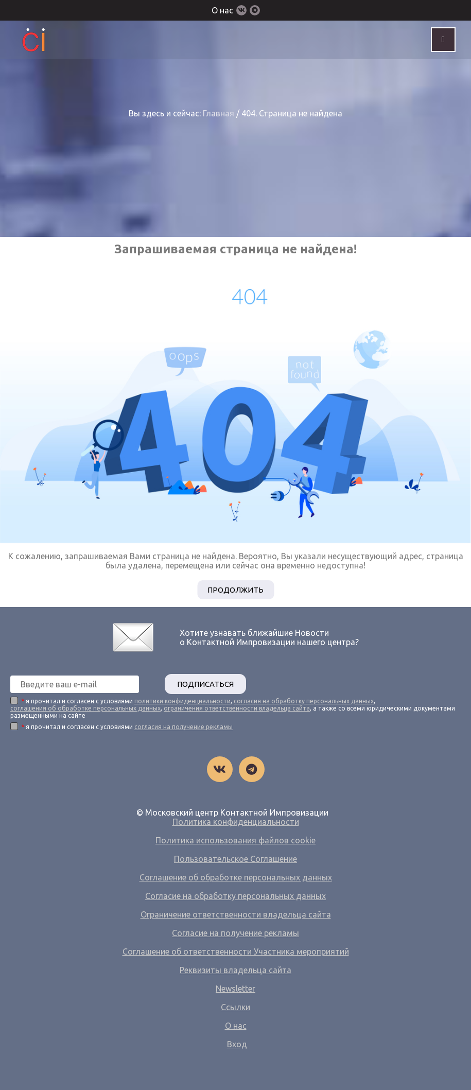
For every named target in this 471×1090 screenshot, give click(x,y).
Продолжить (235, 589)
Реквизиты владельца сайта (235, 970)
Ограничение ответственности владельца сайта (236, 914)
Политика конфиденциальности (235, 821)
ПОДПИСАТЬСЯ (205, 684)
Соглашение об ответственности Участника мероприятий (236, 951)
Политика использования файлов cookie (235, 840)
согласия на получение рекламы (183, 726)
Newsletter (235, 988)
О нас (222, 10)
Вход (237, 1044)
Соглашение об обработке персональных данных (235, 877)
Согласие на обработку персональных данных (235, 896)
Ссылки (235, 1007)
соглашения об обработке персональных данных (85, 708)
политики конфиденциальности (182, 701)
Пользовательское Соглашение (235, 858)
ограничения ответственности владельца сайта (237, 708)
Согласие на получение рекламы (235, 933)
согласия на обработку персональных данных (304, 701)
